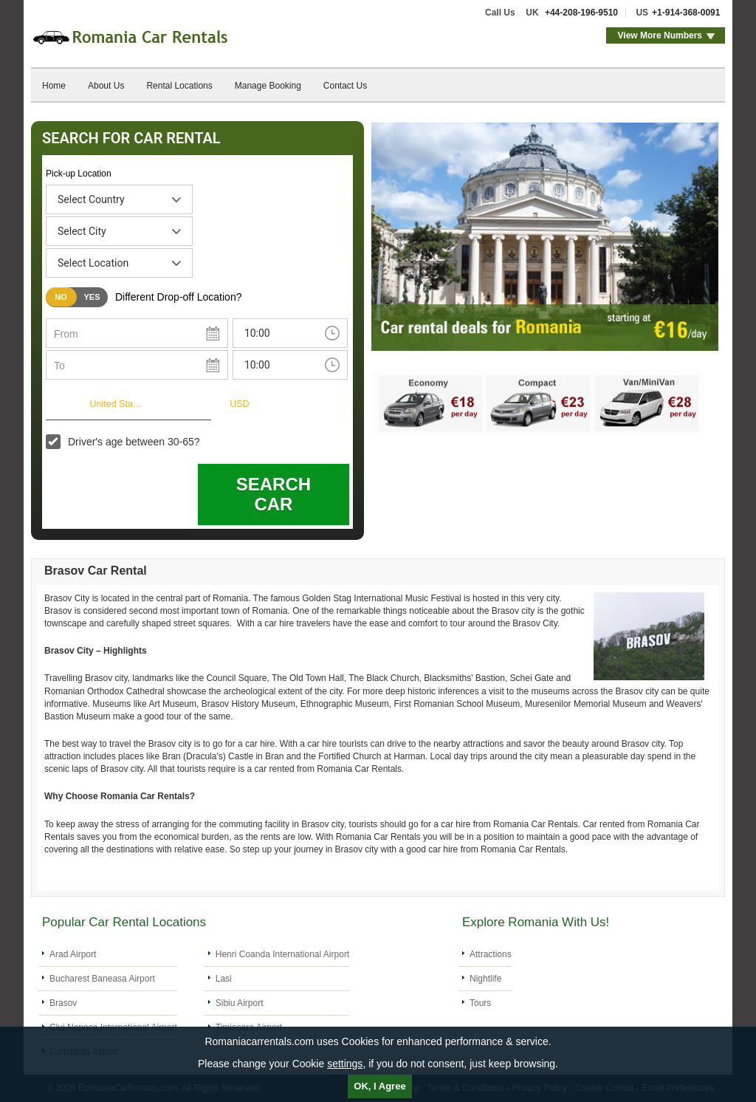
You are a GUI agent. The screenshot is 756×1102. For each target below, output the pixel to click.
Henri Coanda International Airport (282, 954)
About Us (106, 86)
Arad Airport (72, 954)
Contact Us (345, 86)
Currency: (198, 402)
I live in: (63, 402)
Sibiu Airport (240, 1003)
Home (54, 86)
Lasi (224, 978)
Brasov (63, 1003)
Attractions (491, 954)
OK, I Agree (379, 1086)
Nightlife (485, 978)
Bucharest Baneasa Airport (102, 978)
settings (344, 1064)
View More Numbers (660, 35)
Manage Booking (268, 86)
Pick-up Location (78, 173)
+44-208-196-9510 (581, 12)
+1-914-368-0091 (686, 12)
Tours (480, 1003)
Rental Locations (179, 86)
